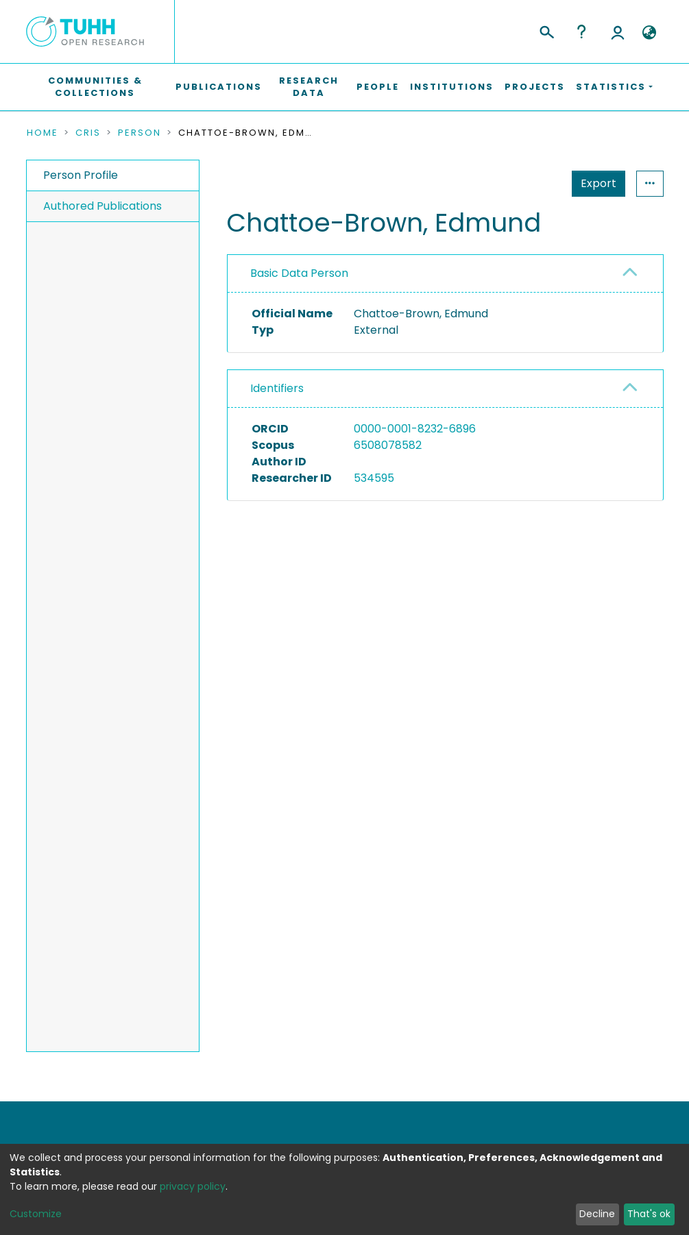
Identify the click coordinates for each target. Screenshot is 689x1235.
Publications (219, 86)
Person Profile (80, 175)
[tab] (445, 274)
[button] (649, 33)
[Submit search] (546, 30)
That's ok (648, 1214)
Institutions (452, 86)
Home (42, 133)
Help (581, 31)
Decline (597, 1214)
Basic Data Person (299, 273)
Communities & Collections (95, 86)
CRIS (88, 133)
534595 (374, 478)
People (377, 86)
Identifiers (277, 388)
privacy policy (193, 1186)
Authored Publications (102, 206)
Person (139, 133)
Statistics (594, 183)
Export (531, 183)
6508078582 (388, 445)
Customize (36, 1214)
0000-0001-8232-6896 (415, 429)
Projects (535, 86)
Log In (617, 31)
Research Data (309, 86)
